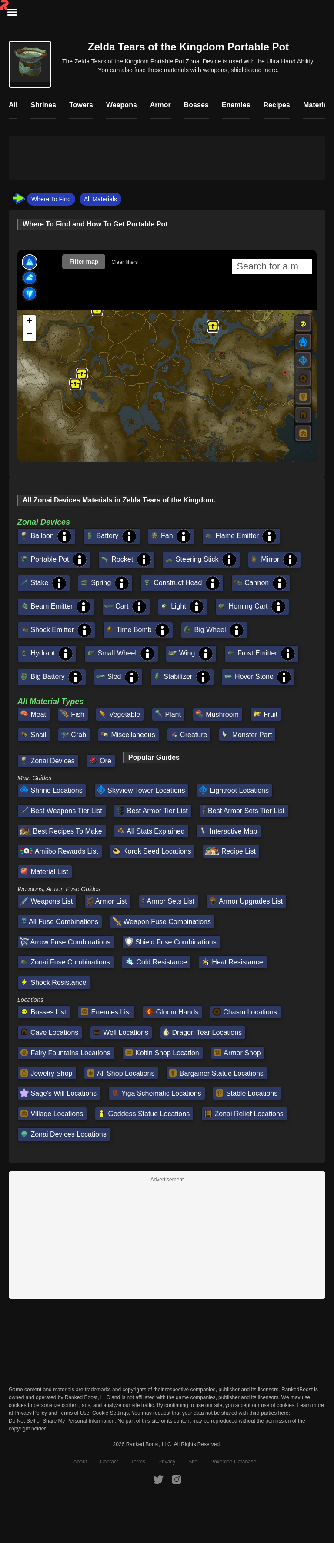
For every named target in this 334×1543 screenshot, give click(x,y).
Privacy (166, 1462)
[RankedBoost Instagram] (176, 1479)
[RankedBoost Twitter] (158, 1479)
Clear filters (124, 262)
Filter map (83, 261)
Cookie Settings (110, 1413)
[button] (82, 374)
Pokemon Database (233, 1462)
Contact (109, 1462)
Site (192, 1462)
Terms (138, 1462)
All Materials (100, 199)
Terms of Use (74, 1413)
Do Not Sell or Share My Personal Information (61, 1421)
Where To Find (51, 199)
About (80, 1462)
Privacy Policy (30, 1413)
